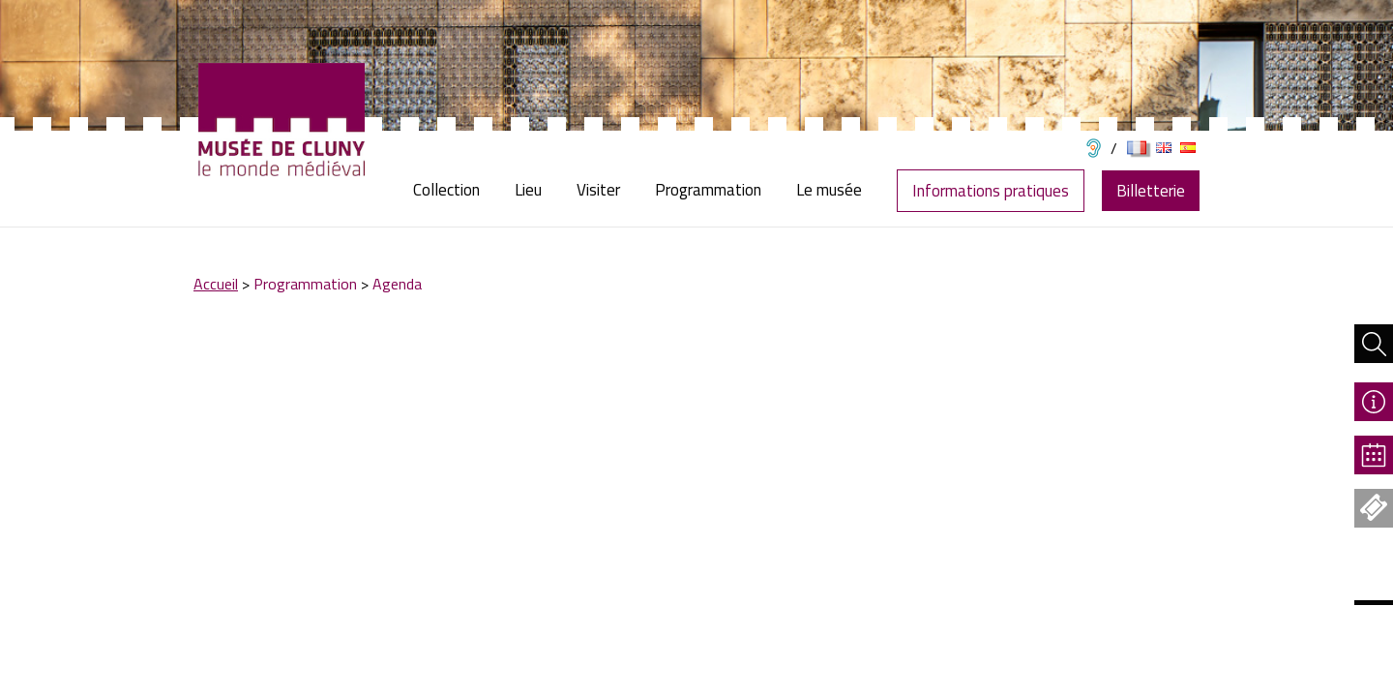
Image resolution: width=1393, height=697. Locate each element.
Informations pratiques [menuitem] (990, 190)
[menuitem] (455, 190)
